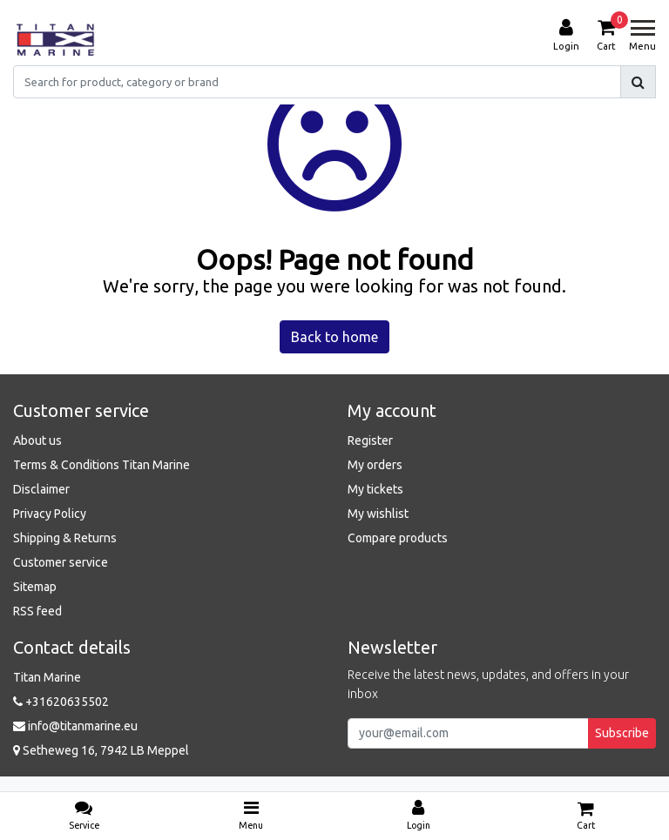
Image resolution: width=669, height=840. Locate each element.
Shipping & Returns (65, 538)
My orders (375, 465)
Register (370, 440)
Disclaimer (41, 489)
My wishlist (378, 514)
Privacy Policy (49, 514)
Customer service (60, 562)
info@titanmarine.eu (75, 726)
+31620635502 (61, 702)
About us (37, 440)
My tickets (375, 489)
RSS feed (37, 611)
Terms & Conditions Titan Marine (101, 465)
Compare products (398, 538)
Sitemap (35, 587)
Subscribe (622, 733)
